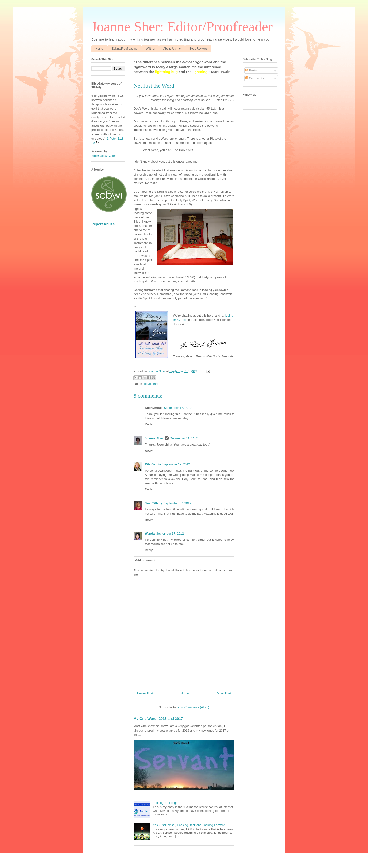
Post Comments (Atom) (193, 707)
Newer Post (145, 693)
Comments (254, 78)
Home (99, 48)
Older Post (224, 693)
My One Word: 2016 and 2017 (158, 718)
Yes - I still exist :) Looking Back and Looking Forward (189, 825)
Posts (251, 70)
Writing (150, 48)
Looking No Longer (166, 803)
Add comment (145, 560)
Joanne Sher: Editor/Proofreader (182, 26)
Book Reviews (198, 48)
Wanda (150, 533)
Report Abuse (103, 224)
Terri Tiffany (153, 503)
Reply (149, 424)
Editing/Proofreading (124, 48)
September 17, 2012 (178, 408)
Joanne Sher (154, 438)
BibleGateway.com (103, 155)
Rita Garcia (153, 464)
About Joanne (172, 48)
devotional (151, 384)
